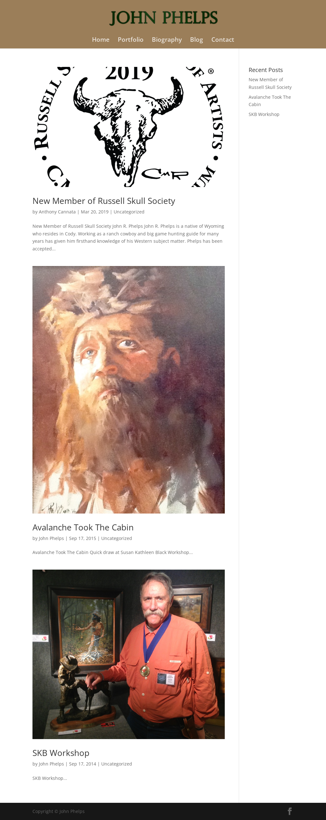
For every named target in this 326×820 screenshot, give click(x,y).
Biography (167, 40)
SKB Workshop (60, 753)
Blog (196, 40)
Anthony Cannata (57, 212)
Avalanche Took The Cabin (83, 527)
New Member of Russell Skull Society (103, 200)
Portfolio (131, 40)
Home (101, 40)
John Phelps (51, 538)
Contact (222, 40)
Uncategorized (129, 212)
